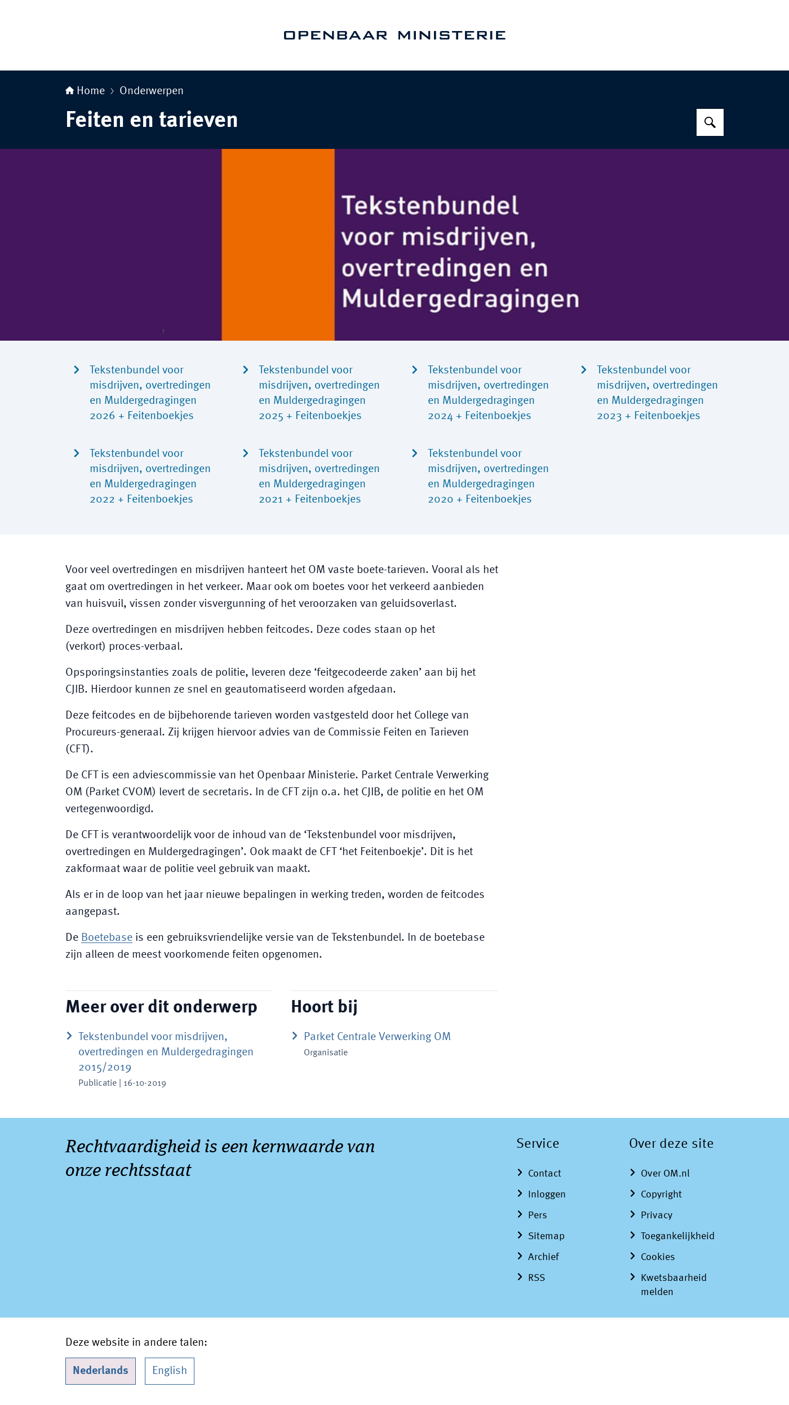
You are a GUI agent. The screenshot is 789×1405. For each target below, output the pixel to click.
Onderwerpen (151, 91)
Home (85, 91)
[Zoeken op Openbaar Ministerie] (710, 122)
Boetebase (106, 938)
